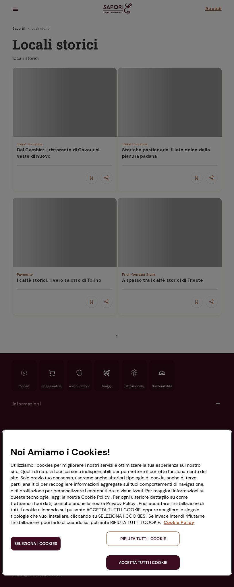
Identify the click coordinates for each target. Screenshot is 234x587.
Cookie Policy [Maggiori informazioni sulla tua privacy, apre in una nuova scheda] (179, 522)
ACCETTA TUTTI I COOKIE (143, 562)
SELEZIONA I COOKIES (35, 543)
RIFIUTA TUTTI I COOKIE (143, 538)
